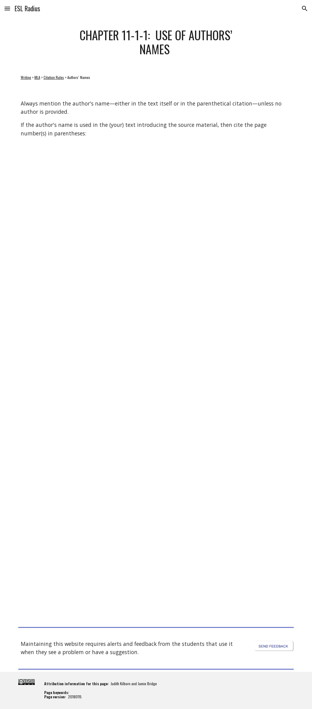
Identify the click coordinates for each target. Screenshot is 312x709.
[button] (7, 8)
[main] (155, 42)
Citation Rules (54, 77)
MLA (37, 77)
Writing (26, 77)
